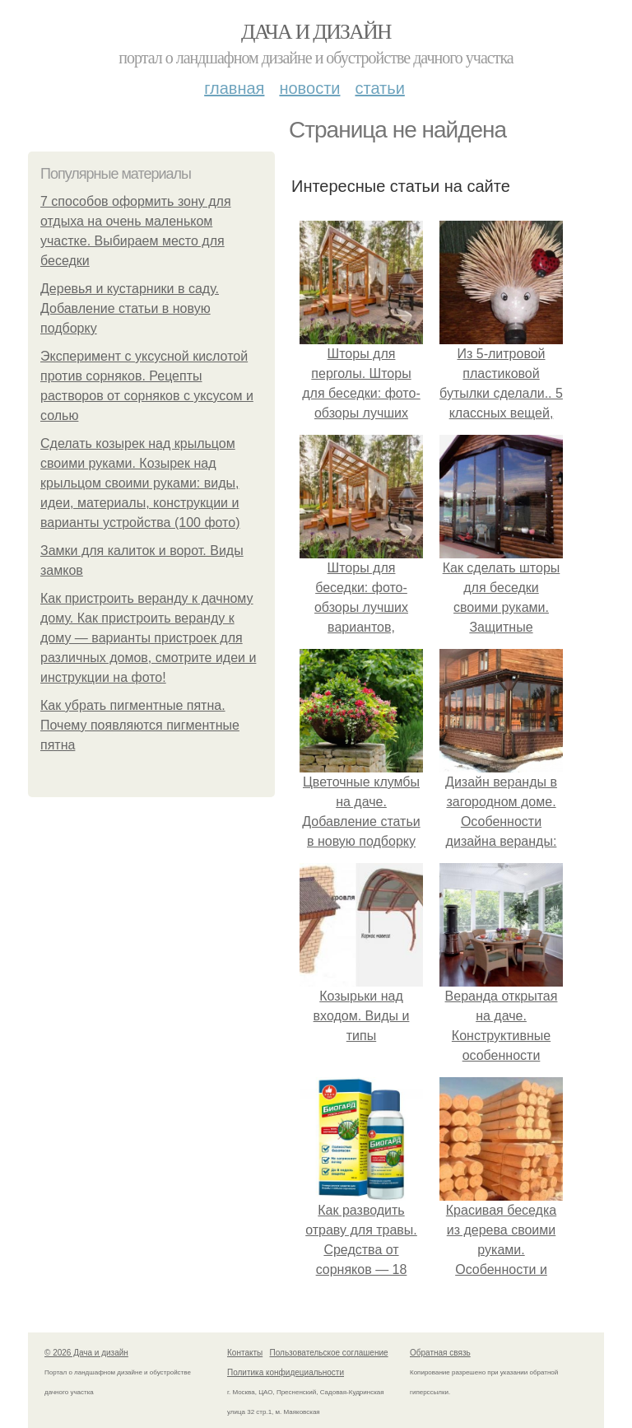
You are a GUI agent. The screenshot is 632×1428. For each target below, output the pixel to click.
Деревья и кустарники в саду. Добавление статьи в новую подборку (129, 308)
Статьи (379, 88)
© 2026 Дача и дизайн (86, 1352)
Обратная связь (440, 1352)
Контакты (245, 1352)
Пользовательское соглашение (329, 1352)
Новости (309, 88)
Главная (234, 88)
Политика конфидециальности (285, 1372)
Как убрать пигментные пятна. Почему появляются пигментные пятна (139, 725)
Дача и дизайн (316, 32)
